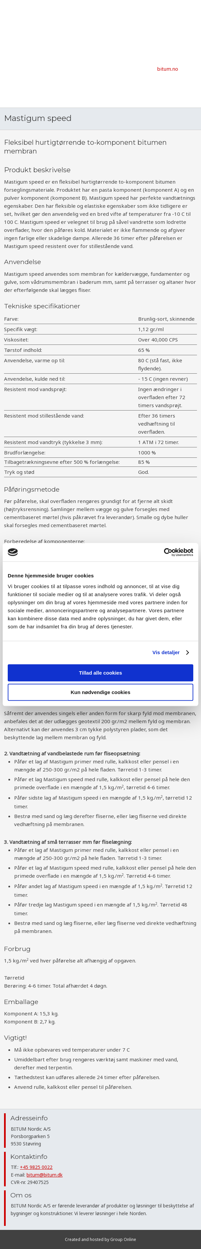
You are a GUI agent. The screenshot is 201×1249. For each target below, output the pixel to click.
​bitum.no (167, 68)
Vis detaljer (166, 652)
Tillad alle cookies (100, 673)
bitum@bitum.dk (45, 1175)
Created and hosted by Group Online (100, 1239)
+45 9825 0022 (36, 1167)
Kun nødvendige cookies (100, 692)
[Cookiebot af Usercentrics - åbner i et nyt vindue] (163, 552)
